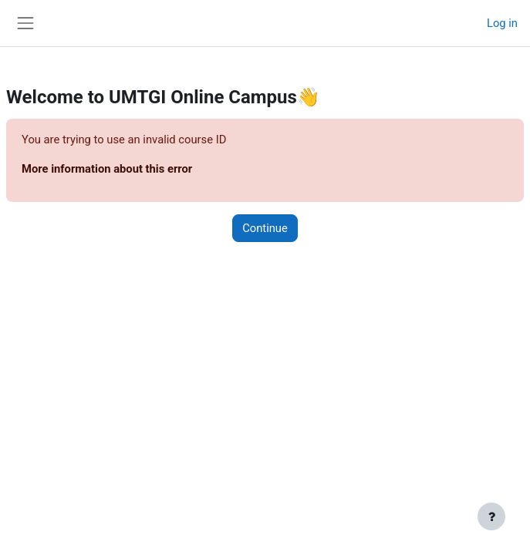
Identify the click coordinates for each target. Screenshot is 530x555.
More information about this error (107, 169)
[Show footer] (491, 516)
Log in (502, 23)
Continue (265, 228)
